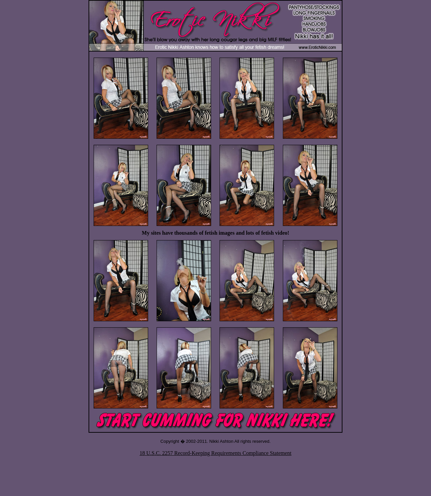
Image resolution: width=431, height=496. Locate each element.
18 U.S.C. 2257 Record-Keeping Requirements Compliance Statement (215, 453)
